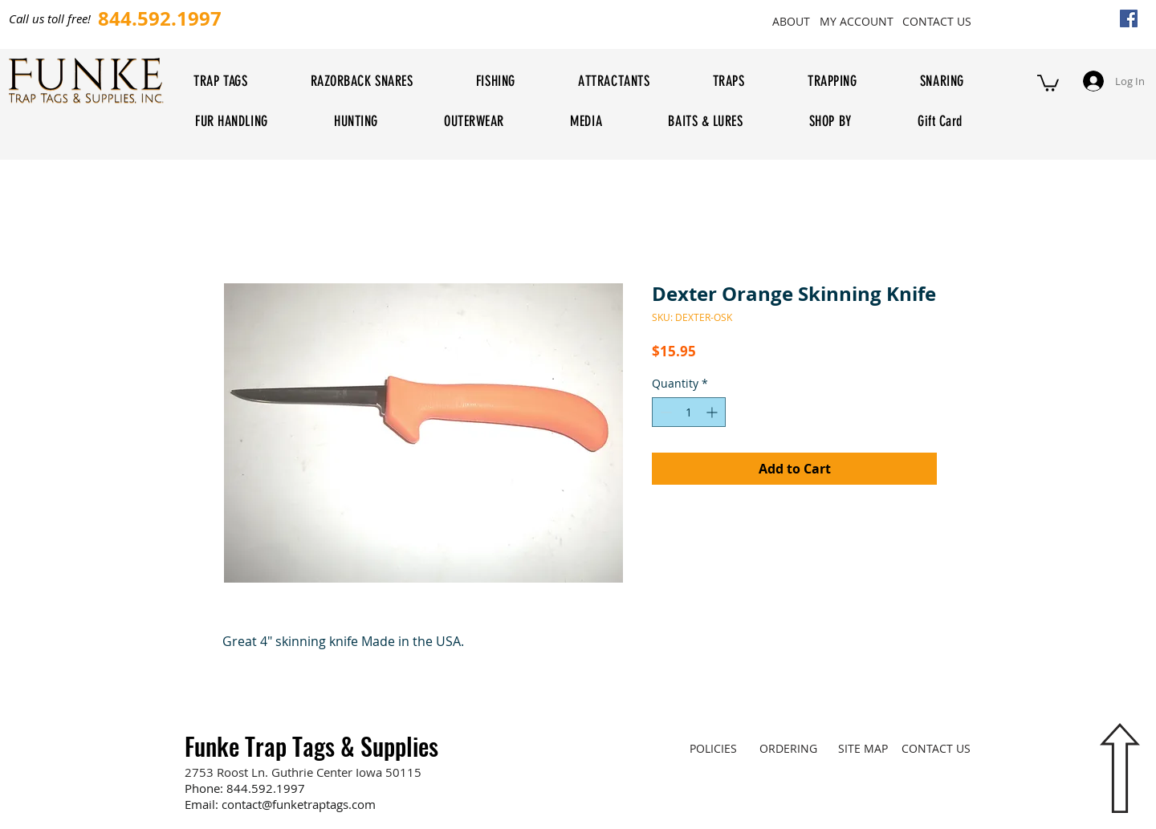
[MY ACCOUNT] (856, 21)
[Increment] (713, 412)
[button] (1048, 82)
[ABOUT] (791, 21)
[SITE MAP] (862, 748)
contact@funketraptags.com (299, 804)
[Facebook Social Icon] (1129, 18)
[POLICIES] (713, 748)
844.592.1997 (265, 788)
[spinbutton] (688, 412)
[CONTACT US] (936, 21)
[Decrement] (664, 412)
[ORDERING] (788, 748)
